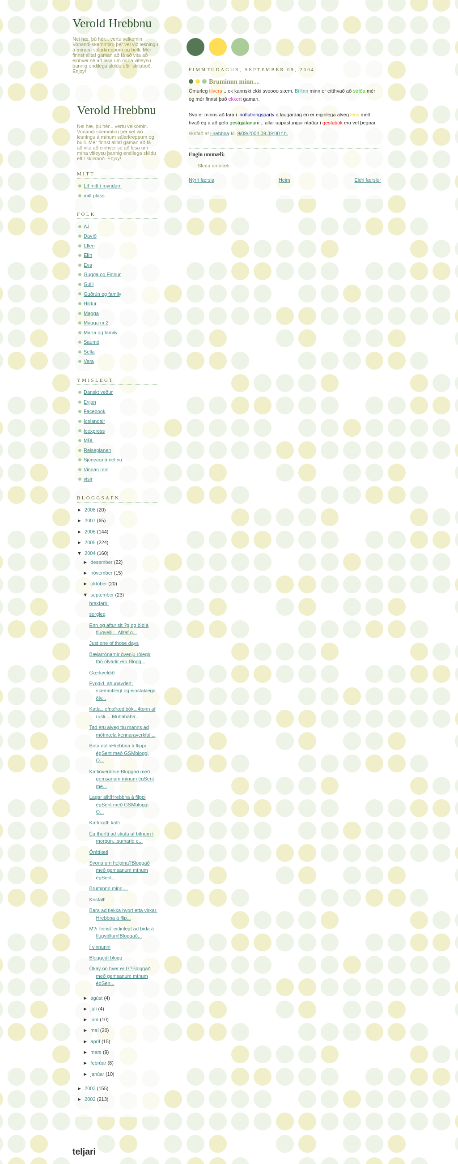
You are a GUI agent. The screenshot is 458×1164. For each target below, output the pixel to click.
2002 (91, 1099)
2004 (91, 553)
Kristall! (97, 899)
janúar (98, 1074)
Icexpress (94, 431)
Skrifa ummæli (213, 165)
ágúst (97, 998)
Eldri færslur (367, 180)
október (99, 583)
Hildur (90, 303)
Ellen (89, 245)
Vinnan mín (96, 469)
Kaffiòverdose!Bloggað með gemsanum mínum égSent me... (121, 779)
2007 (91, 520)
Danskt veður (98, 392)
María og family (101, 332)
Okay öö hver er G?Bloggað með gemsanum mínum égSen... (120, 976)
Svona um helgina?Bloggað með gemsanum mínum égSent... (119, 870)
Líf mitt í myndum (103, 185)
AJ (86, 226)
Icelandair (94, 421)
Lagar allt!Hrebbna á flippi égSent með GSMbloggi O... (118, 804)
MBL (89, 440)
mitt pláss (94, 195)
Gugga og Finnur (102, 274)
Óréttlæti (98, 852)
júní (95, 1019)
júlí (94, 1008)
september (102, 594)
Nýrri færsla (201, 180)
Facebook (95, 411)
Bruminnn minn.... (108, 888)
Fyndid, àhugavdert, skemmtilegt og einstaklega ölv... (122, 691)
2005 (91, 542)
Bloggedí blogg (106, 957)
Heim (284, 180)
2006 (91, 531)
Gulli (88, 284)
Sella (89, 351)
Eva (88, 265)
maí (95, 1030)
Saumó (91, 342)
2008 (91, 509)
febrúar (98, 1063)
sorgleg (97, 614)
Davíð (90, 236)
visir (88, 479)
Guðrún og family (102, 294)
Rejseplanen (97, 450)
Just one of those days (114, 643)
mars (96, 1052)
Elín (88, 255)
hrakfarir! (99, 603)
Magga (91, 313)
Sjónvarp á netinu (103, 459)
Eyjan (90, 402)
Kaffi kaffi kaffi (104, 822)
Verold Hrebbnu (112, 23)
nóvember (102, 573)
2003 (91, 1088)
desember (102, 562)
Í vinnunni (99, 947)
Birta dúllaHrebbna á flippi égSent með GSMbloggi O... (118, 753)
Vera (89, 361)
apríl (96, 1041)
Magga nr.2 (96, 322)
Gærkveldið (101, 672)
